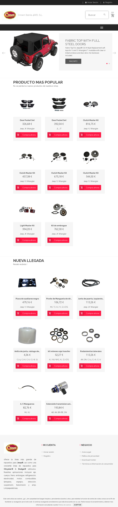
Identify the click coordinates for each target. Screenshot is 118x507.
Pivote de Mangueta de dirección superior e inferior (70, 299)
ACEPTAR (77, 505)
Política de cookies (64, 505)
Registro (107, 2)
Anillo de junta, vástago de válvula (30, 351)
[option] (59, 52)
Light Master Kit (27, 226)
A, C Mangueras (27, 404)
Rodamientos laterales (90, 351)
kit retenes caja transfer (59, 351)
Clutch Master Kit (91, 120)
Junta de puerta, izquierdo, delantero (95, 299)
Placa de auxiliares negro (27, 299)
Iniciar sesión (91, 2)
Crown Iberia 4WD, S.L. (30, 15)
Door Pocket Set (27, 120)
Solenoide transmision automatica (62, 404)
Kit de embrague (59, 226)
